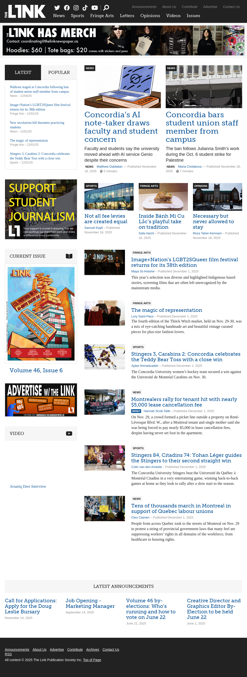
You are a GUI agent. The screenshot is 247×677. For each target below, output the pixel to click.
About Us (169, 7)
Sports (77, 15)
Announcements (144, 7)
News (59, 15)
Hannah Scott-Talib (157, 411)
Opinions (150, 15)
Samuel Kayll (93, 228)
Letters (127, 15)
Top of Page (92, 660)
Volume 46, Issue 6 (36, 370)
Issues (193, 15)
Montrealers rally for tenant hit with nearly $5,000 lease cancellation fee (184, 402)
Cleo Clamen (140, 517)
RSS (8, 654)
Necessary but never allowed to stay (213, 221)
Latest (23, 72)
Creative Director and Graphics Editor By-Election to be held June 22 (214, 609)
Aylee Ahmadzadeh (144, 366)
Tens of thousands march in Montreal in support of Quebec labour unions (181, 508)
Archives (92, 649)
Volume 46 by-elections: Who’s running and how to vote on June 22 (151, 609)
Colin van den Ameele (146, 467)
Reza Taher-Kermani (207, 233)
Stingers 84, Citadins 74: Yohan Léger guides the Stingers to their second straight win (186, 458)
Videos (173, 15)
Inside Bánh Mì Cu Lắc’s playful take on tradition (162, 221)
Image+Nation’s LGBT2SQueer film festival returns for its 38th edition (184, 262)
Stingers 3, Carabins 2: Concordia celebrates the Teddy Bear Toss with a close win (185, 356)
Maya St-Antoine (142, 271)
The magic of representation (166, 310)
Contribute (190, 7)
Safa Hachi (146, 233)
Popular (59, 72)
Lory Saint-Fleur (142, 316)
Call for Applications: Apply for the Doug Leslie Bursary (31, 606)
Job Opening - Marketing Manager (90, 603)
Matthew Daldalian (110, 166)
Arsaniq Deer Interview (28, 486)
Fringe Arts (102, 15)
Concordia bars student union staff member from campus (202, 127)
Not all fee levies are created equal (105, 218)
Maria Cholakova (190, 166)
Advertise (210, 7)
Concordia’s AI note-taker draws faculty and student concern (121, 127)
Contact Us (231, 7)
